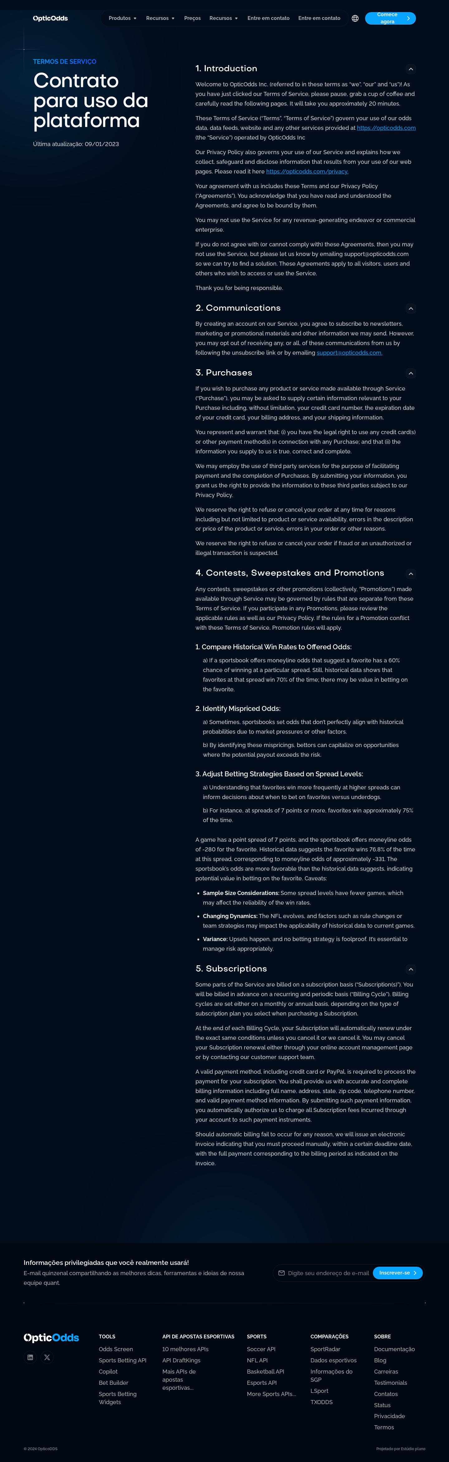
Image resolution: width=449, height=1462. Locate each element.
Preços (192, 18)
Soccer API (261, 1349)
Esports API (262, 1382)
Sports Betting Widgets (118, 1398)
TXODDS (322, 1402)
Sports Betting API (123, 1360)
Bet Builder (113, 1382)
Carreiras (386, 1371)
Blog (380, 1360)
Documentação (394, 1349)
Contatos (386, 1394)
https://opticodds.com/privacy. (307, 171)
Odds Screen (116, 1349)
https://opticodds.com (386, 128)
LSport (319, 1391)
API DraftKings (181, 1360)
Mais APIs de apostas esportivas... (179, 1379)
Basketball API (265, 1371)
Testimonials (390, 1382)
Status (382, 1405)
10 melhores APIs (185, 1349)
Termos (384, 1427)
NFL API (257, 1360)
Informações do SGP (332, 1375)
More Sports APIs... (271, 1394)
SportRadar (325, 1349)
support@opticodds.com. (350, 353)
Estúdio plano (413, 1449)
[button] (123, 18)
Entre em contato (269, 18)
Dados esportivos (334, 1360)
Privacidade (389, 1416)
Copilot (108, 1371)
